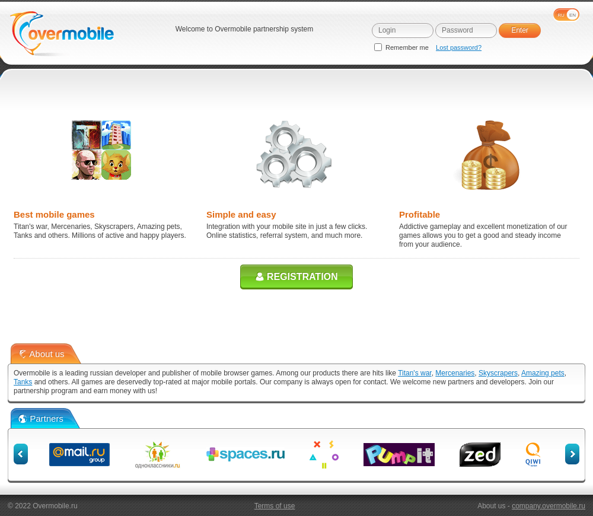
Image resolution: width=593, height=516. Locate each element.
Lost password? (459, 47)
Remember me (402, 47)
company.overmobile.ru (548, 506)
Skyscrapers (498, 373)
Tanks (23, 382)
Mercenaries (454, 373)
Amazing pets (543, 373)
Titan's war (415, 373)
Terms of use (274, 506)
